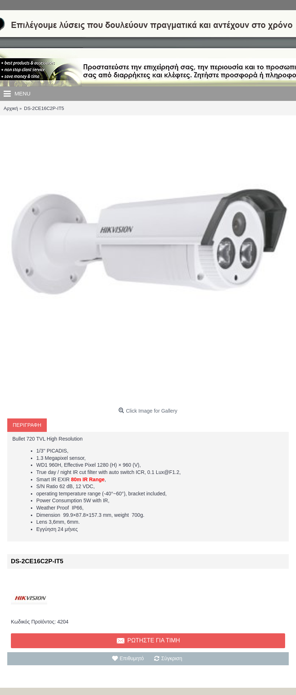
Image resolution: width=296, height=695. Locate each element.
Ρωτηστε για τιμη (148, 641)
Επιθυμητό (132, 658)
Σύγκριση (171, 658)
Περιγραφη (27, 425)
